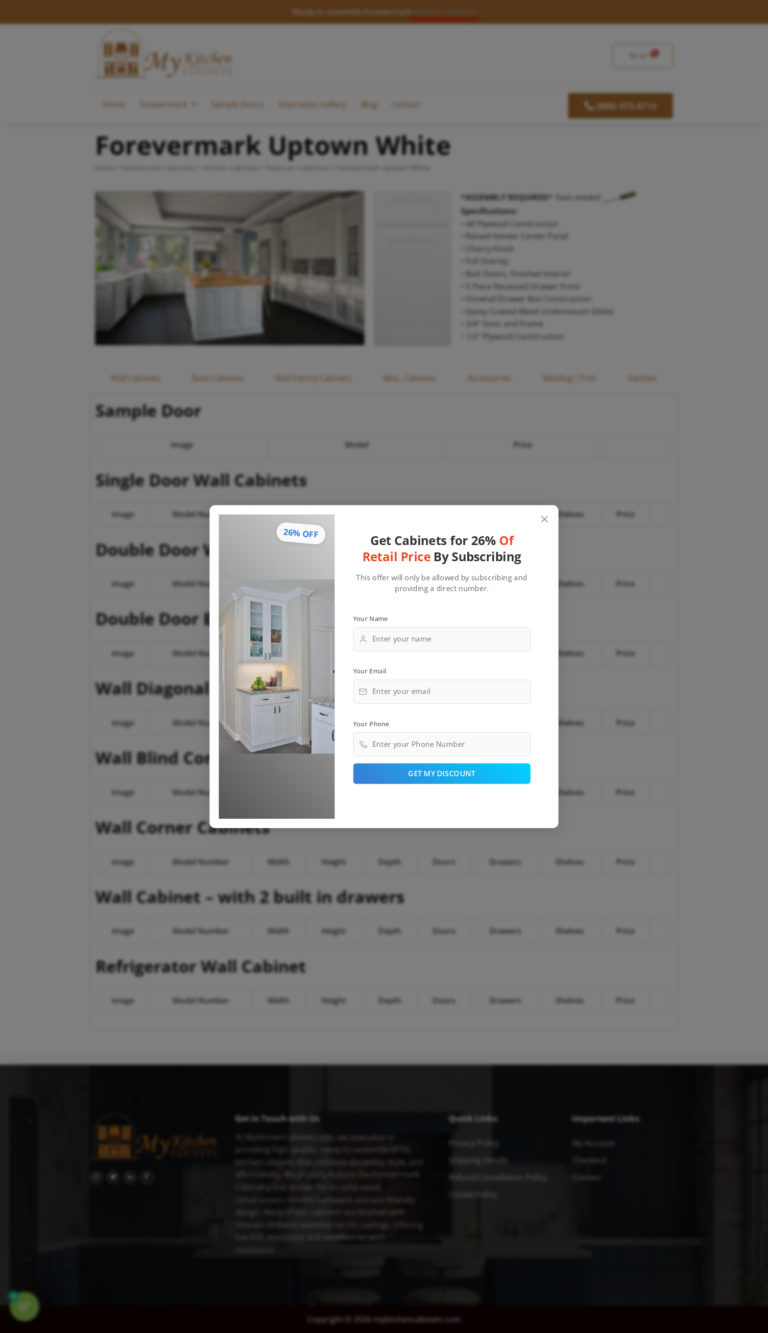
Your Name (370, 618)
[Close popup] (545, 519)
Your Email (369, 670)
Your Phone (371, 723)
